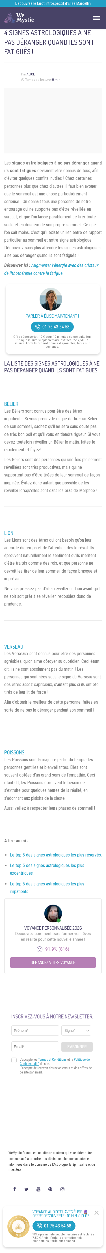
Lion (8, 533)
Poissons (14, 752)
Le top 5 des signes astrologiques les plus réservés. (56, 855)
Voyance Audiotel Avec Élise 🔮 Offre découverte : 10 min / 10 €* (61, 1214)
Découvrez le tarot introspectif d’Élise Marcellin (53, 3)
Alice (31, 74)
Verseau (13, 647)
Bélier (11, 404)
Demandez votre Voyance (53, 962)
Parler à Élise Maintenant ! (52, 316)
